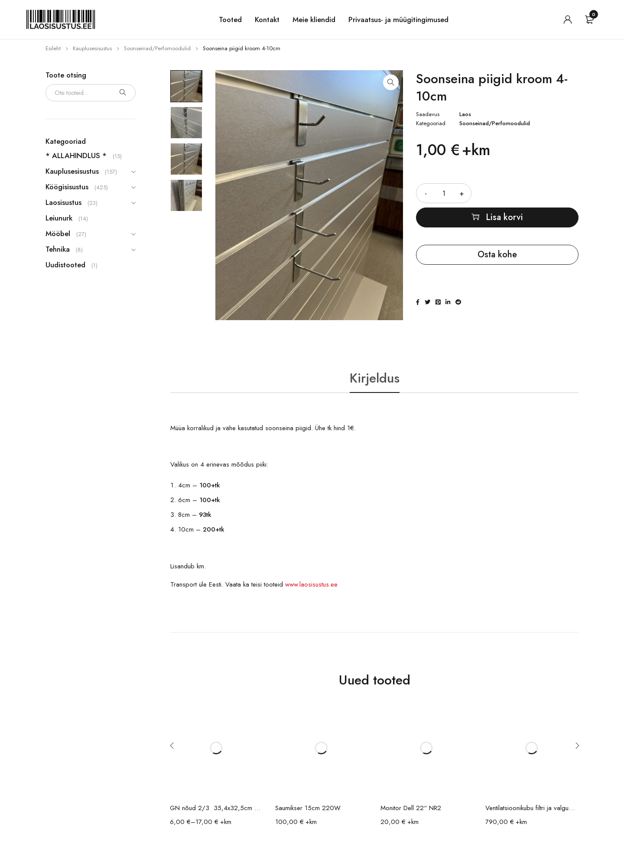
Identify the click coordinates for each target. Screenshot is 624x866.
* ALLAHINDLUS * (76, 155)
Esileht (53, 48)
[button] (391, 82)
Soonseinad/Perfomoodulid (157, 48)
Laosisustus (63, 202)
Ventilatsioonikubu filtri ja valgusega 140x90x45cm (531, 808)
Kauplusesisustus (92, 48)
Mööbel (58, 233)
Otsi (123, 92)
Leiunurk (59, 218)
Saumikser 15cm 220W (308, 808)
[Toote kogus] (443, 193)
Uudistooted (65, 264)
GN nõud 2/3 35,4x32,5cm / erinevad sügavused (216, 808)
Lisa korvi (504, 217)
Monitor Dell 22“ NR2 (410, 808)
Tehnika (58, 249)
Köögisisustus (67, 187)
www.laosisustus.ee (311, 584)
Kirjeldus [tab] (375, 378)
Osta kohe (497, 254)
